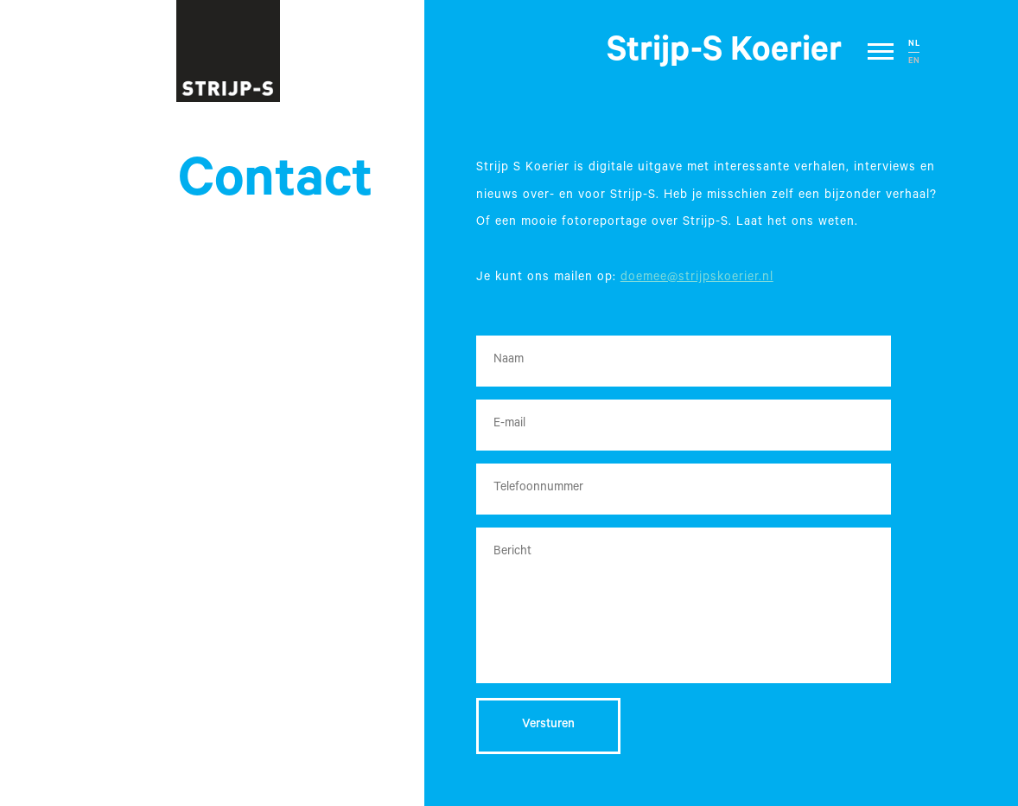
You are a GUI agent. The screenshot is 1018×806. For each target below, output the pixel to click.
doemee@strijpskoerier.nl (696, 278)
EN (913, 62)
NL (913, 44)
